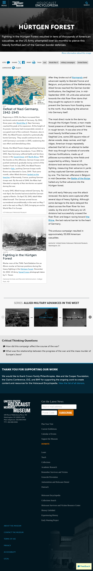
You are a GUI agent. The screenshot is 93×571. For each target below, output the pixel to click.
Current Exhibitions (49, 429)
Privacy (7, 545)
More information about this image (76, 53)
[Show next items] (90, 317)
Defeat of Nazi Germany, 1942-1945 (21, 110)
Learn (43, 452)
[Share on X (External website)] (19, 62)
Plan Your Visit (47, 424)
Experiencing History (49, 515)
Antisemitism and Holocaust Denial (55, 482)
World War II (53, 62)
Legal (6, 559)
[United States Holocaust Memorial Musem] (17, 406)
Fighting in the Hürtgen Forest (20, 256)
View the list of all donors (71, 383)
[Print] (33, 62)
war (44, 62)
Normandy (77, 77)
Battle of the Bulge (80, 178)
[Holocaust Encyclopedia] (46, 4)
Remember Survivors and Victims (54, 472)
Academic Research (49, 467)
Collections (45, 462)
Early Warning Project (50, 520)
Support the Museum (49, 439)
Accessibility (10, 552)
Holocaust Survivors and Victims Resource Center (60, 505)
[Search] (86, 4)
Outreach (45, 487)
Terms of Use (10, 539)
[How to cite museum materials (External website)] (8, 62)
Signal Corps (24, 272)
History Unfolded (48, 510)
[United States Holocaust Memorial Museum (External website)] (17, 4)
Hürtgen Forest (27, 269)
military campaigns (68, 62)
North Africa (33, 157)
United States (82, 62)
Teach (43, 457)
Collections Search (48, 500)
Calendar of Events (48, 434)
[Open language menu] (13, 68)
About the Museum (12, 526)
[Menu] (4, 4)
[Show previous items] (2, 317)
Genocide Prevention (49, 477)
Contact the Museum (13, 532)
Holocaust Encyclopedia (50, 495)
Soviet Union (19, 157)
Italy (13, 168)
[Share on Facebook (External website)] (23, 62)
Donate (45, 444)
